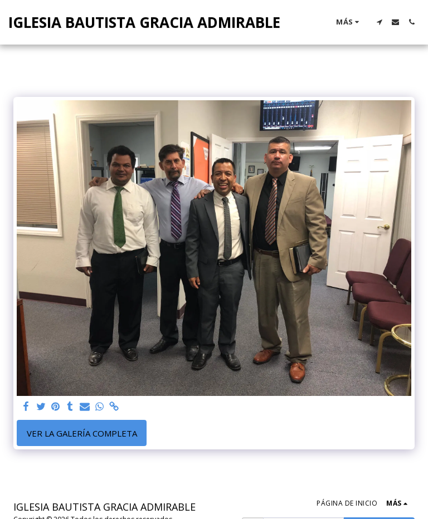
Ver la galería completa (82, 433)
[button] (379, 22)
